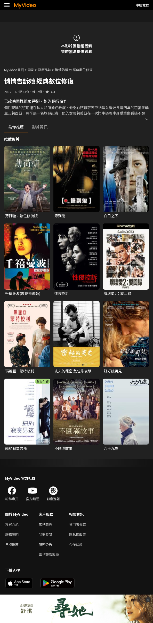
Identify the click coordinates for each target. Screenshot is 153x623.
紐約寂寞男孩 (16, 448)
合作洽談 (76, 544)
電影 (31, 69)
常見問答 (45, 524)
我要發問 (45, 534)
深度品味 (44, 69)
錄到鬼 (59, 215)
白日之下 (111, 215)
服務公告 (45, 544)
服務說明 (12, 534)
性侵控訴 (61, 293)
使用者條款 (77, 524)
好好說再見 (113, 370)
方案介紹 (12, 524)
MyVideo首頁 (14, 69)
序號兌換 (142, 5)
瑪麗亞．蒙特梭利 (19, 370)
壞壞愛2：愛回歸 (117, 293)
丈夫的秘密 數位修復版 (72, 370)
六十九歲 (111, 448)
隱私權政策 (77, 534)
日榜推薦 (12, 544)
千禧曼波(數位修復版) (22, 293)
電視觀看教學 (49, 554)
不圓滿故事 (63, 448)
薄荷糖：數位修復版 (21, 215)
